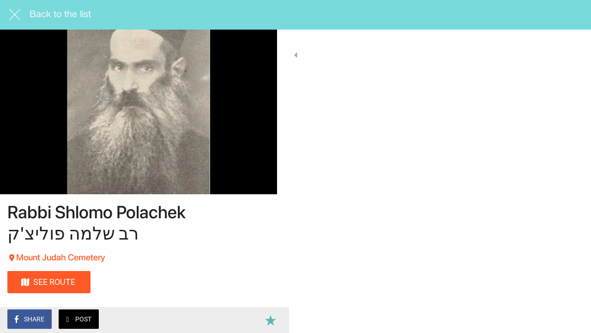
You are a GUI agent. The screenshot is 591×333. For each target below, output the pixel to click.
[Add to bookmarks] (258, 320)
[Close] (14, 14)
